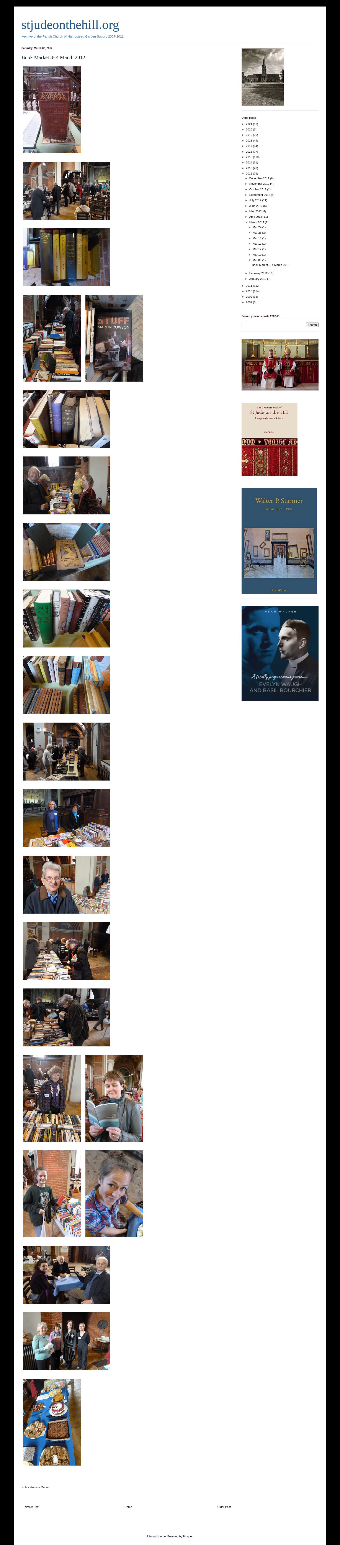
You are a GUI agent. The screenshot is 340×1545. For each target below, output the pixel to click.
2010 (249, 291)
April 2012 (256, 216)
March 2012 (257, 222)
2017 (249, 146)
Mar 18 (257, 238)
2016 (249, 151)
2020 (249, 129)
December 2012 (259, 178)
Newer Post (32, 1507)
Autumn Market (39, 1487)
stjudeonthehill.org (70, 24)
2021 (249, 124)
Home (128, 1507)
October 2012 (258, 189)
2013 (249, 168)
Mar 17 (257, 243)
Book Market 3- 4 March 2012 (270, 265)
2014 (249, 162)
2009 (249, 296)
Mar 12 (257, 249)
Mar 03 (257, 260)
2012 (249, 173)
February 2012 (258, 273)
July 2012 (255, 200)
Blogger (188, 1536)
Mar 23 (257, 232)
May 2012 (256, 211)
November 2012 (259, 183)
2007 (249, 302)
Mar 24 (257, 227)
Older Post (224, 1507)
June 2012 (256, 206)
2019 (249, 135)
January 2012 (258, 278)
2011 (249, 285)
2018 (249, 140)
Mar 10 (257, 254)
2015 (249, 157)
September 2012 (260, 194)
